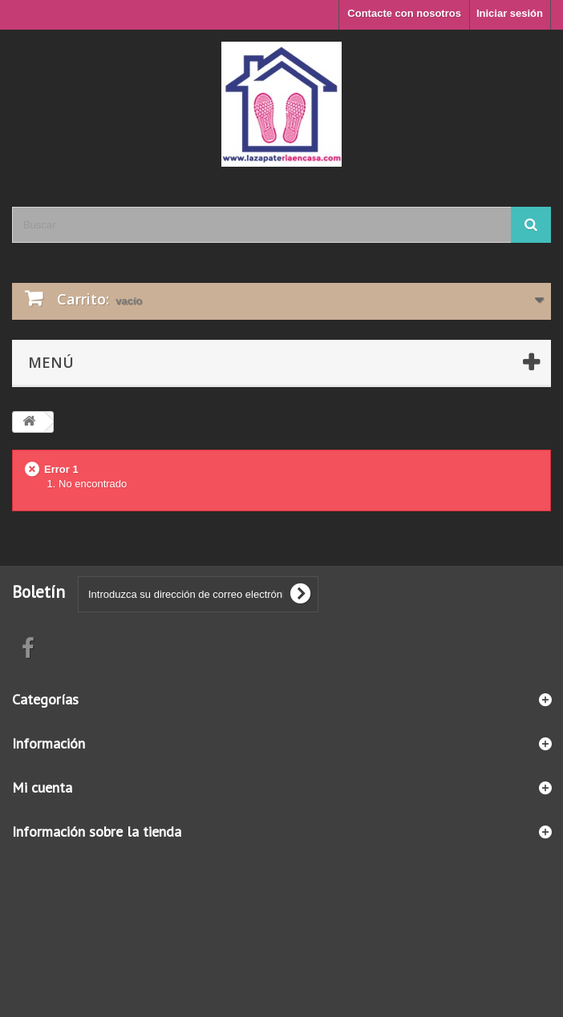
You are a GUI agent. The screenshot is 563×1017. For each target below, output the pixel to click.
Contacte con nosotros (404, 13)
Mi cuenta (42, 787)
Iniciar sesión (509, 13)
